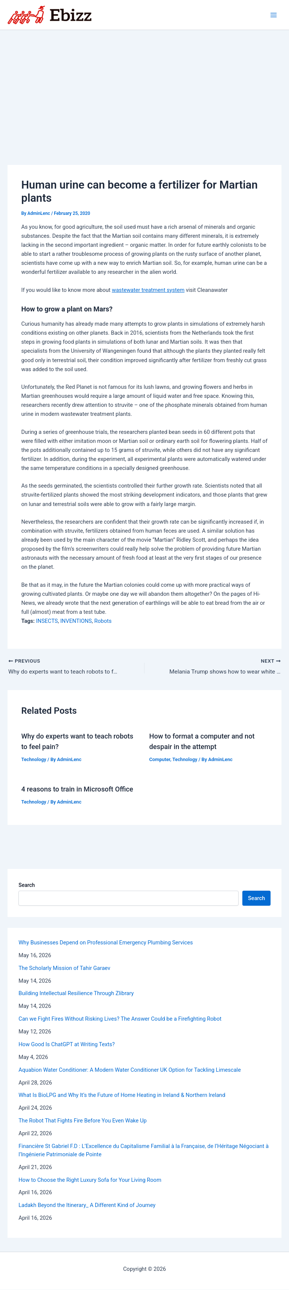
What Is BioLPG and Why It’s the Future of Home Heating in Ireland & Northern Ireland (121, 1095)
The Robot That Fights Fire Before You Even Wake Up (82, 1121)
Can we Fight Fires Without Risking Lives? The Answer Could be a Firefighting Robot (119, 1019)
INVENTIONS (76, 621)
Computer (159, 760)
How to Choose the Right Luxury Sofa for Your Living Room (89, 1180)
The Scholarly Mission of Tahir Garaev (64, 968)
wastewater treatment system (148, 290)
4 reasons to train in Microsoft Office (77, 789)
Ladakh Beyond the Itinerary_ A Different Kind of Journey (86, 1205)
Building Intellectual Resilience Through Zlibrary (76, 993)
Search (26, 885)
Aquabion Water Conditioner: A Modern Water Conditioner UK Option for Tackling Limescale (129, 1070)
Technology (33, 760)
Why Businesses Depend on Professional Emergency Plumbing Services (105, 943)
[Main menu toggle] (273, 15)
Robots (103, 621)
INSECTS (47, 621)
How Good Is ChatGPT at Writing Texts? (66, 1044)
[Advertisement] (144, 86)
